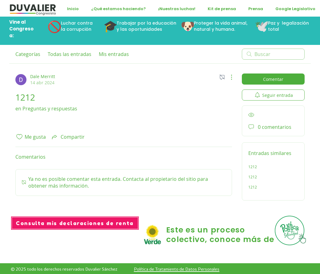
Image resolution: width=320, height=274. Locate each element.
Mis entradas (114, 54)
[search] (273, 54)
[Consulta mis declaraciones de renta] (75, 223)
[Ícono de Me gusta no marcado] (19, 137)
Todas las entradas (69, 54)
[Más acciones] (228, 77)
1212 (252, 166)
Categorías (27, 54)
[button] (118, 9)
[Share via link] (68, 137)
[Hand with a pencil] (291, 230)
